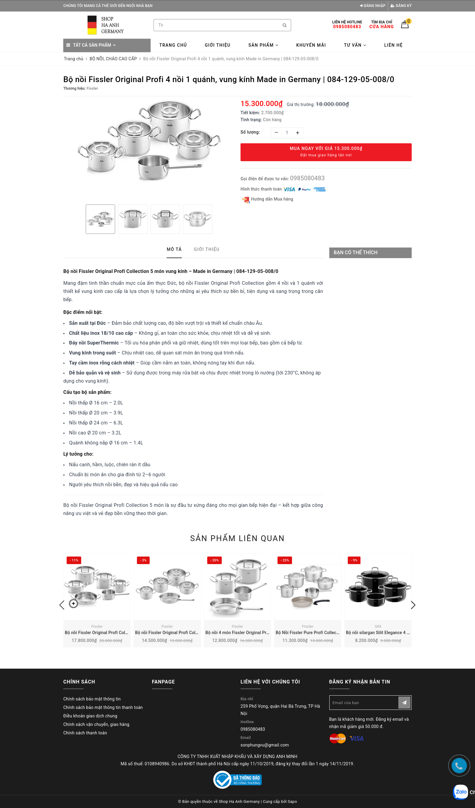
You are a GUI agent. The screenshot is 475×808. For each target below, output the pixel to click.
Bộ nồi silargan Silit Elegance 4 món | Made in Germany (399, 632)
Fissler (97, 626)
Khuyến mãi (311, 45)
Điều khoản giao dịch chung (90, 715)
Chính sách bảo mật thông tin (92, 699)
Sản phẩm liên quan (237, 538)
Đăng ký (401, 6)
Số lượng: (250, 132)
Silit (378, 626)
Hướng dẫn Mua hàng (267, 199)
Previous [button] (61, 605)
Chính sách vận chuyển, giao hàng (96, 724)
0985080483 (307, 178)
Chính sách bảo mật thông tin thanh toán (103, 707)
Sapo (292, 801)
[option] (148, 141)
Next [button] (413, 605)
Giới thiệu (218, 45)
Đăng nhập (373, 6)
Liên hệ (393, 45)
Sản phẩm (263, 45)
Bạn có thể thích (356, 252)
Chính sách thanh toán (85, 732)
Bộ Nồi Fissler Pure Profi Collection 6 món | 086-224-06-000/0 (336, 632)
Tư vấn (355, 45)
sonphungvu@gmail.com (265, 745)
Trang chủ (173, 45)
